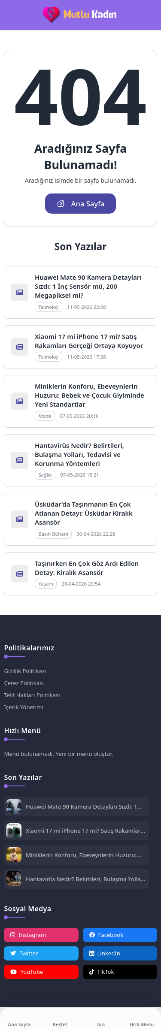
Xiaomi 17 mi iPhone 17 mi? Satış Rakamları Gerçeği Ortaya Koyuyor (89, 341)
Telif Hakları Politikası (32, 695)
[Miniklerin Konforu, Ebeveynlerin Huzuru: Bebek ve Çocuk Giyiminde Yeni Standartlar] (13, 855)
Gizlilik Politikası (25, 671)
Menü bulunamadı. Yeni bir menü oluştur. (58, 754)
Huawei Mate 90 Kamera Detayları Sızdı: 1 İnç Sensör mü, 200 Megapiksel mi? (88, 286)
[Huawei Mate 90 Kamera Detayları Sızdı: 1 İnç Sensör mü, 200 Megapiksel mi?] (13, 807)
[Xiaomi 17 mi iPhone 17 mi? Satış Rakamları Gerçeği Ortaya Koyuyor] (13, 831)
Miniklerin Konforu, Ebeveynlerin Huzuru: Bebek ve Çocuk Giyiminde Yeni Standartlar (89, 395)
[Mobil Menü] (10, 15)
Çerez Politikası (23, 683)
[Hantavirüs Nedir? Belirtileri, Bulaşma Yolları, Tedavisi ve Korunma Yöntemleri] (13, 879)
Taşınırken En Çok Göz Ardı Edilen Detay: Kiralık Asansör (87, 568)
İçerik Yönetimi (23, 707)
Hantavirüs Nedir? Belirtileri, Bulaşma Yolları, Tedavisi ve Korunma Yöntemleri (79, 454)
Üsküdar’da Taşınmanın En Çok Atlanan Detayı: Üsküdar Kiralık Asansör (84, 513)
